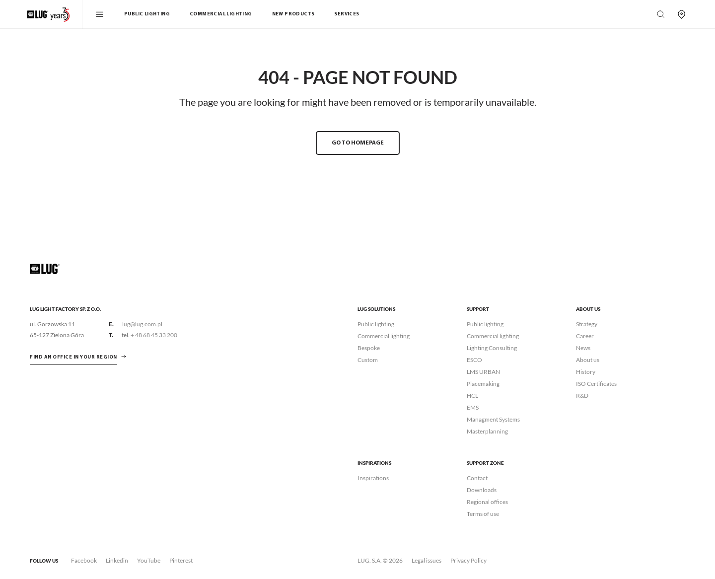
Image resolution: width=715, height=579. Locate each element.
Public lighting (376, 324)
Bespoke (369, 348)
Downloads (482, 490)
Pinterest (181, 560)
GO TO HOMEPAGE (358, 143)
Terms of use (483, 513)
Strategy (586, 324)
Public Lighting (147, 14)
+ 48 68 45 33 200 (154, 335)
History (585, 371)
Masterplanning (487, 431)
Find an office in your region (73, 357)
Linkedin (117, 560)
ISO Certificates (596, 383)
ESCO (474, 359)
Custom (368, 359)
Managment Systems (493, 419)
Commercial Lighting (221, 14)
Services (346, 14)
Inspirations (373, 478)
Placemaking (483, 383)
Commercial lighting (384, 336)
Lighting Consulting (492, 348)
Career (585, 336)
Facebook (84, 560)
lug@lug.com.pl (142, 324)
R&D (582, 395)
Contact (477, 478)
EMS (473, 407)
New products (293, 14)
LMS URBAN (483, 371)
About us (587, 359)
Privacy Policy (468, 560)
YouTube (148, 560)
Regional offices (487, 502)
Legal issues (426, 560)
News (583, 348)
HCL (472, 395)
